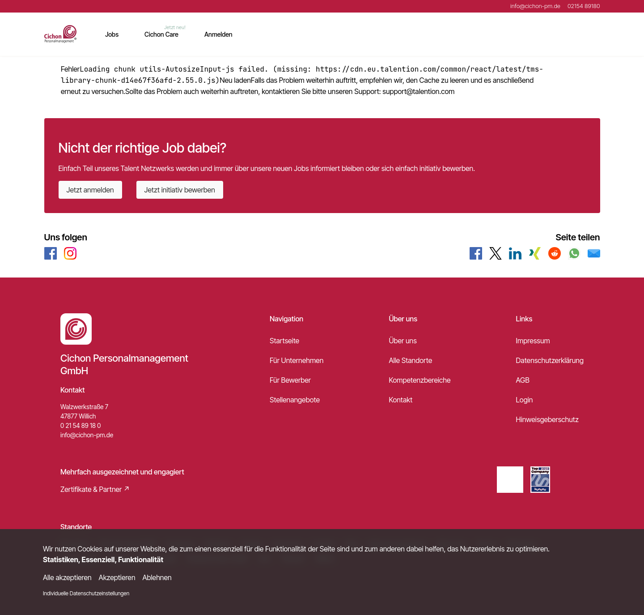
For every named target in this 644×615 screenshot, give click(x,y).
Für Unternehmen (296, 360)
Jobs (112, 34)
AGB (523, 380)
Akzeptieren (117, 577)
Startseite (284, 340)
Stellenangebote (295, 399)
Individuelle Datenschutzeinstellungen (86, 593)
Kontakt (400, 399)
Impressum (533, 340)
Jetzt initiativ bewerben (179, 189)
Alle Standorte (410, 360)
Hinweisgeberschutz (547, 419)
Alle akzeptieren (67, 577)
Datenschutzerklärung (550, 360)
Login (524, 399)
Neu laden (235, 80)
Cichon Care (161, 34)
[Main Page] (60, 34)
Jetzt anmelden (90, 189)
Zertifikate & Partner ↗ (95, 489)
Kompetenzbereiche (419, 380)
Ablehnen (157, 577)
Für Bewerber (290, 380)
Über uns (402, 340)
